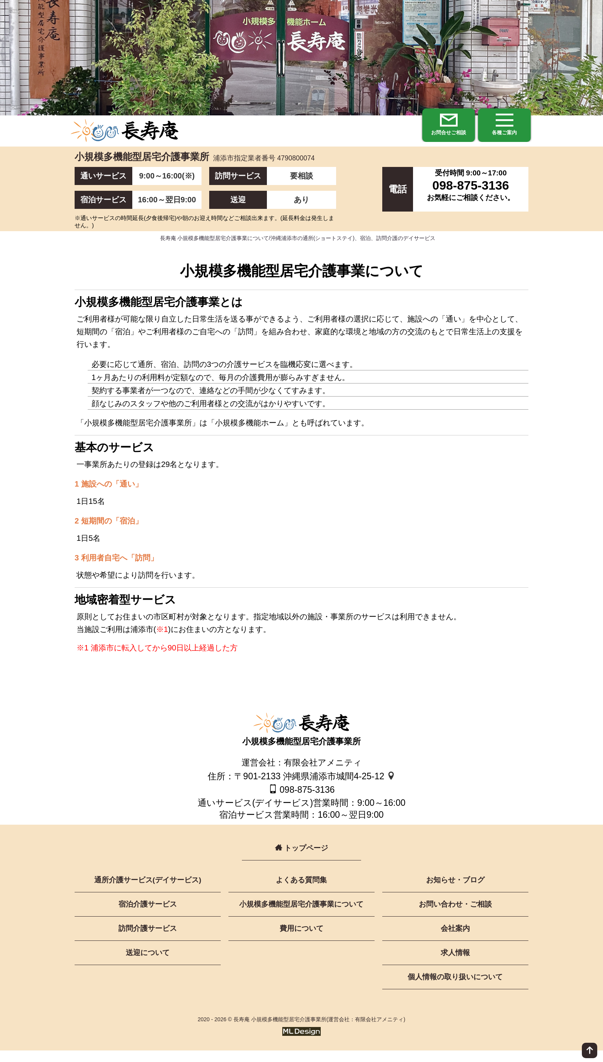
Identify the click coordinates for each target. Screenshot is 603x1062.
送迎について (148, 963)
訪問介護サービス (147, 939)
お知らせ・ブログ (455, 889)
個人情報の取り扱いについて (455, 988)
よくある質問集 (301, 889)
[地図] (390, 785)
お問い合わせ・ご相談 (455, 914)
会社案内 (455, 939)
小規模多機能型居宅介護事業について (301, 914)
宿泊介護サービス (147, 914)
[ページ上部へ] (589, 1050)
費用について (301, 939)
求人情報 (455, 963)
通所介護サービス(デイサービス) (147, 889)
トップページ (301, 857)
